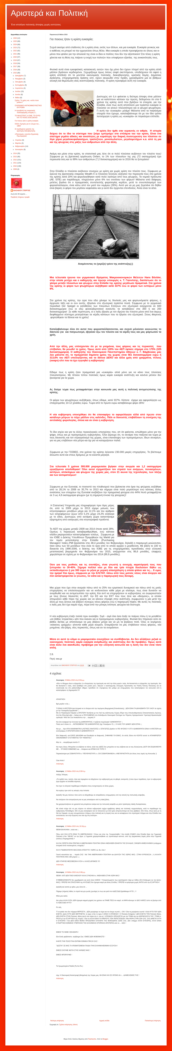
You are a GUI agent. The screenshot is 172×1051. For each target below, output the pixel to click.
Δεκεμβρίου (19, 76)
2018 (15, 63)
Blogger (105, 1039)
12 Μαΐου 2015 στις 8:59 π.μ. (75, 771)
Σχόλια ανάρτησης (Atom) (68, 1025)
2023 (15, 48)
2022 (15, 51)
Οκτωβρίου (19, 82)
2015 (15, 73)
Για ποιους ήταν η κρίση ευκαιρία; (26, 121)
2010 (15, 166)
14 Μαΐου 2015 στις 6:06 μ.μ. (75, 872)
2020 (15, 57)
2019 (15, 60)
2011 (15, 163)
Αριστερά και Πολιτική (49, 13)
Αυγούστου (19, 88)
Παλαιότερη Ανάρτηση (153, 1021)
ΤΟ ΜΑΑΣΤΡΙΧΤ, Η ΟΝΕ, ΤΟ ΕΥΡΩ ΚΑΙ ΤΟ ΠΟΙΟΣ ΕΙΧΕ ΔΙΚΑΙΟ (27, 117)
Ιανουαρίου (19, 149)
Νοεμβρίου (19, 79)
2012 (15, 160)
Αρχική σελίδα (104, 1021)
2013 (15, 157)
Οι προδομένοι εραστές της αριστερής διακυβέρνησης (25, 130)
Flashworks (92, 1039)
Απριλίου (18, 140)
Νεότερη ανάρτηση (57, 1021)
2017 (15, 66)
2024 (15, 44)
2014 (15, 153)
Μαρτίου (18, 143)
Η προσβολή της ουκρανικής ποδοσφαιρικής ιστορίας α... (26, 111)
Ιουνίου (18, 94)
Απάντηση (60, 764)
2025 (15, 41)
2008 (15, 169)
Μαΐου (17, 98)
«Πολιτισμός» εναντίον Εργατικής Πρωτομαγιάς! (26, 135)
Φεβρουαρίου (20, 146)
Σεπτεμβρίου (20, 85)
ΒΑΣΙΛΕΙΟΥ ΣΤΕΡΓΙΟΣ (21, 190)
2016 (15, 70)
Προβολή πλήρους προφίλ (20, 197)
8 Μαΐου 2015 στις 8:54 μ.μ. (75, 680)
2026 (15, 38)
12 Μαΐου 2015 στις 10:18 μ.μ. (75, 826)
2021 (15, 54)
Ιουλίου (18, 91)
